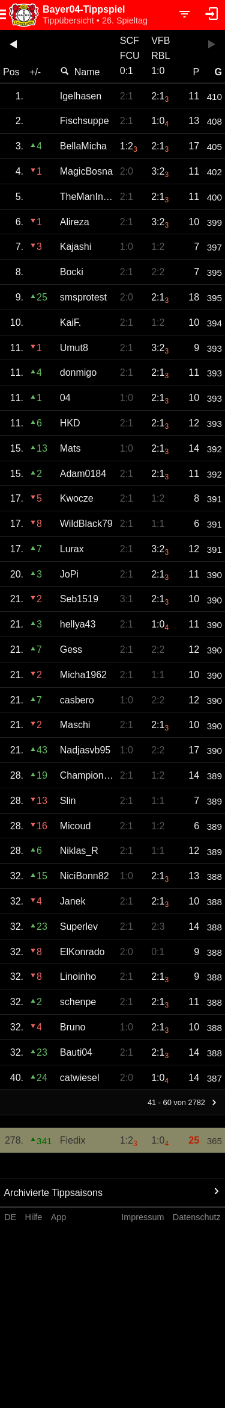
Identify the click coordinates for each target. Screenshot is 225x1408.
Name (80, 71)
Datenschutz (197, 1217)
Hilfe (34, 1217)
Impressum (142, 1217)
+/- (35, 72)
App (59, 1217)
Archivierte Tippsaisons (53, 1193)
